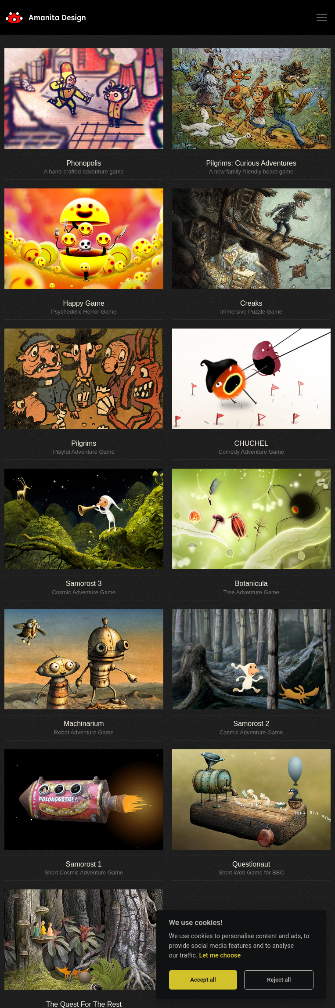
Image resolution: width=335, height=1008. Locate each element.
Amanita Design (52, 17)
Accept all (203, 979)
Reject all (279, 979)
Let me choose (220, 955)
